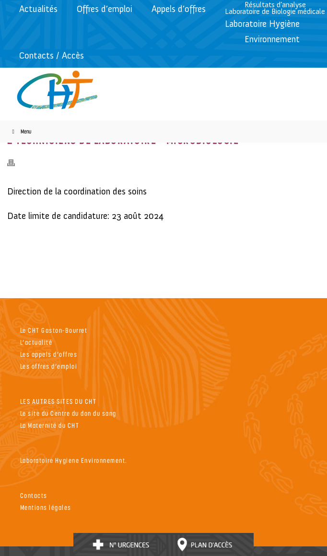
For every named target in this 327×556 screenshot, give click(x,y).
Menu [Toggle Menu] (20, 131)
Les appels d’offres (49, 354)
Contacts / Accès (51, 55)
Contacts (33, 495)
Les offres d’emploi (49, 366)
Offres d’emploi (104, 8)
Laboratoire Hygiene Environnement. (74, 460)
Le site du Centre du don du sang (68, 413)
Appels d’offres (179, 8)
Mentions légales (45, 507)
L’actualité (36, 342)
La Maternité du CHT (50, 425)
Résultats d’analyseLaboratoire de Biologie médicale (275, 8)
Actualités (38, 8)
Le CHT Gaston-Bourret (54, 330)
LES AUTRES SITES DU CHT (58, 401)
